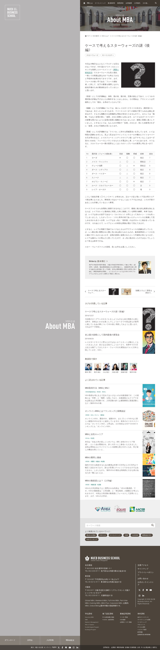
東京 (32, 647)
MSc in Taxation (89, 624)
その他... (145, 3)
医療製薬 (133, 647)
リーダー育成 (124, 617)
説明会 (30, 640)
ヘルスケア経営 (141, 629)
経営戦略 (140, 632)
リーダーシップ (141, 622)
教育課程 (120, 3)
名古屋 (40, 647)
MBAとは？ (105, 36)
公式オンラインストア (146, 583)
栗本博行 (102, 261)
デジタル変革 (141, 627)
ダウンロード (10, 640)
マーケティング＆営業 (143, 619)
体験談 (70, 640)
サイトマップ (143, 569)
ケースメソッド (100, 3)
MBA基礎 (122, 619)
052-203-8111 (94, 571)
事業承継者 (120, 647)
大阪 (36, 647)
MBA (86, 619)
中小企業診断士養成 (108, 617)
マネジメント (141, 624)
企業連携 (129, 3)
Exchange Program (90, 629)
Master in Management (91, 622)
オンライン (47, 647)
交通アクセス (143, 565)
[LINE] (66, 647)
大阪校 (87, 587)
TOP (87, 36)
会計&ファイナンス (143, 617)
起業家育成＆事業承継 (143, 634)
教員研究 (111, 3)
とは (90, 3)
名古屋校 (88, 565)
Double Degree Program (92, 627)
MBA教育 (95, 36)
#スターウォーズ (92, 55)
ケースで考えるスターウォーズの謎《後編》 (127, 36)
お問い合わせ (143, 579)
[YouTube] (70, 647)
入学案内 (137, 3)
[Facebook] (62, 647)
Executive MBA (89, 617)
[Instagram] (73, 647)
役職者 (127, 647)
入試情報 (50, 640)
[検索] (152, 525)
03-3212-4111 (94, 582)
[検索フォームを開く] (156, 3)
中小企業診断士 (146, 647)
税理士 (155, 647)
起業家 (113, 647)
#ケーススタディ (108, 55)
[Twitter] (59, 647)
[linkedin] (77, 647)
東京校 (87, 576)
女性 (138, 647)
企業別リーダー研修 (126, 622)
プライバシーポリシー (146, 573)
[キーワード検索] (117, 525)
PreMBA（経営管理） (108, 619)
